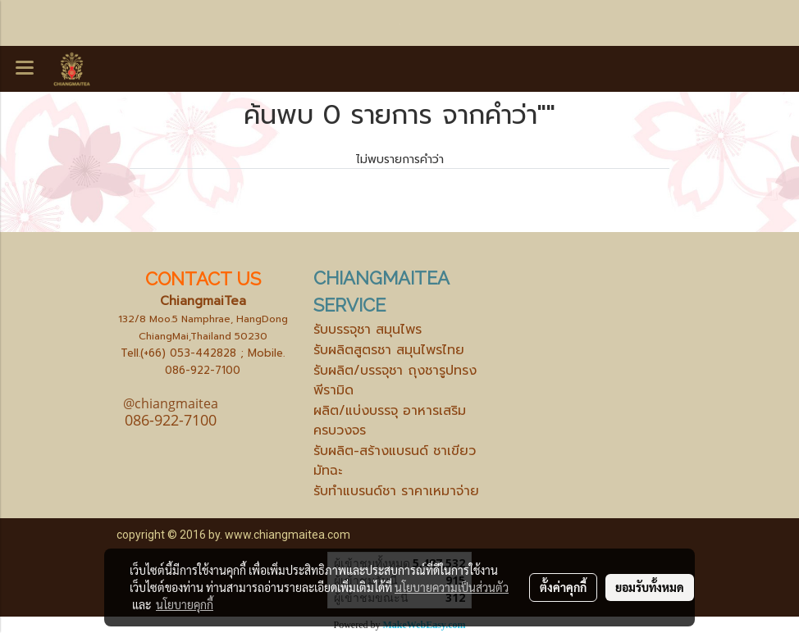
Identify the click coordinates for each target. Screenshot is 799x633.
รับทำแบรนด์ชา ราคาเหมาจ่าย (396, 491)
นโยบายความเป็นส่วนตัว (452, 587)
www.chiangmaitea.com (287, 534)
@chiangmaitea (170, 403)
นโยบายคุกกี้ (184, 604)
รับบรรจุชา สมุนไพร (367, 329)
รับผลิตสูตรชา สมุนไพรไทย (388, 350)
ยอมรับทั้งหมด (649, 587)
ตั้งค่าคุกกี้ (563, 587)
